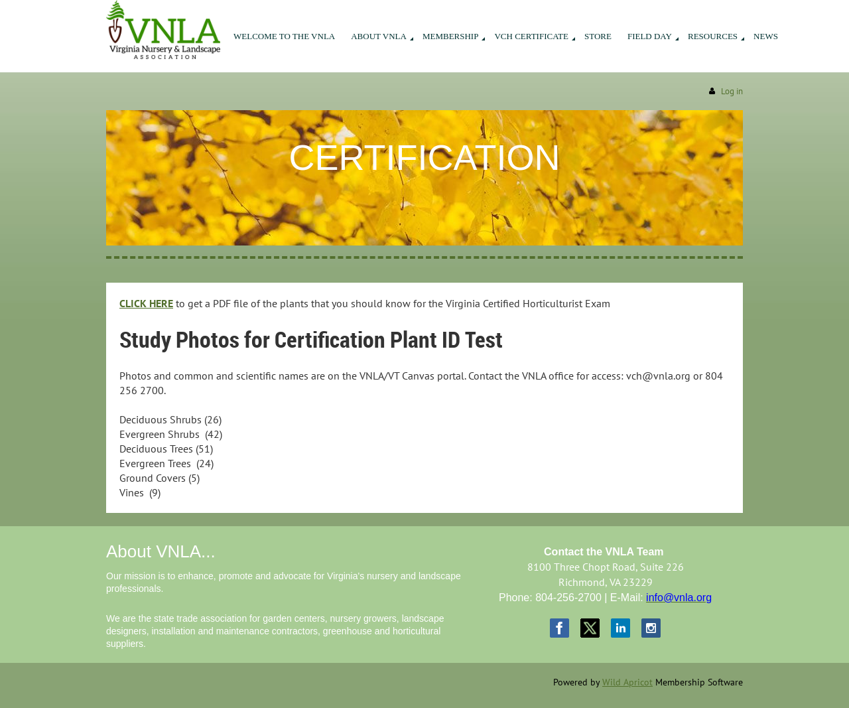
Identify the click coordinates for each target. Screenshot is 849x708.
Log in (732, 91)
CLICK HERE (146, 303)
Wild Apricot (627, 682)
